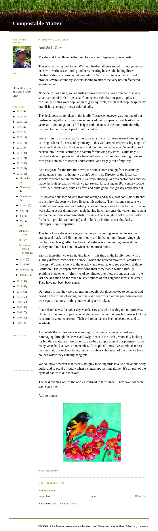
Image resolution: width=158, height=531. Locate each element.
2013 (20, 281)
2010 (20, 296)
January (24, 274)
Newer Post (45, 496)
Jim (14, 73)
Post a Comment (47, 490)
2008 (20, 307)
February (25, 269)
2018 (20, 152)
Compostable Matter (37, 23)
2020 (20, 142)
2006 (20, 317)
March (23, 264)
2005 (20, 322)
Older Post (140, 496)
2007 (20, 312)
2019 (20, 147)
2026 (20, 111)
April (23, 259)
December (25, 178)
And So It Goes (50, 48)
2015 (20, 168)
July (22, 210)
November (25, 187)
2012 (20, 286)
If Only (23, 239)
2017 (20, 158)
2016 (20, 163)
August (24, 205)
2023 (20, 127)
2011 (19, 291)
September (25, 196)
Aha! (21, 225)
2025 (20, 116)
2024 (20, 121)
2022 (20, 132)
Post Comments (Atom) (65, 503)
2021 (20, 137)
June (22, 215)
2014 (20, 173)
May (22, 221)
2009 (20, 301)
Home (93, 496)
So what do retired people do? (26, 249)
